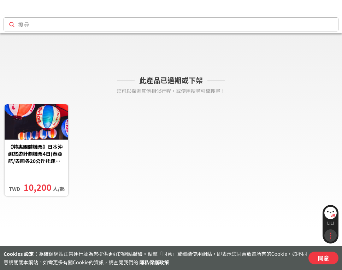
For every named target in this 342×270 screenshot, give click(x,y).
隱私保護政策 (154, 262)
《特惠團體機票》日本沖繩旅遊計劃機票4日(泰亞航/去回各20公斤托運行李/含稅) (35, 154)
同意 (323, 258)
